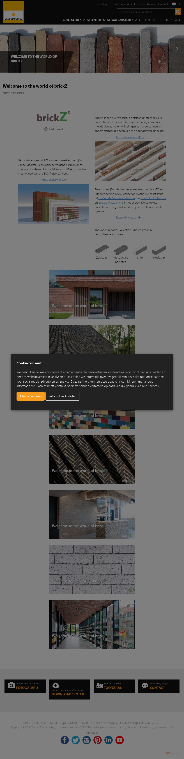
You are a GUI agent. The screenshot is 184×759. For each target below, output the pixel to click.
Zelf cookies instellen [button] (62, 396)
